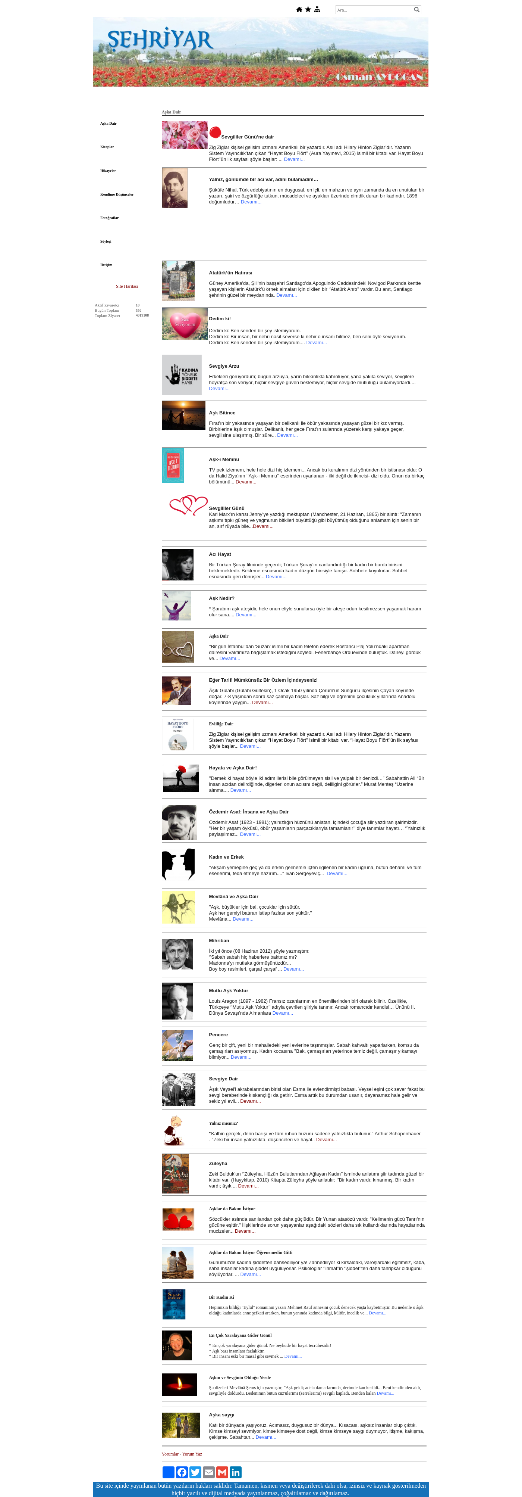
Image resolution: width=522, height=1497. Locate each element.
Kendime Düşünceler (117, 194)
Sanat (273, 100)
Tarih (196, 100)
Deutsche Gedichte (242, 100)
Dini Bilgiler (359, 100)
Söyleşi (105, 241)
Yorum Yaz (192, 1454)
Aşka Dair (108, 123)
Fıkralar (331, 100)
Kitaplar (107, 147)
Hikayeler (108, 171)
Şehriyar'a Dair (301, 100)
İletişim (106, 265)
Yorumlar (170, 1454)
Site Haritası (127, 286)
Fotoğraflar (109, 218)
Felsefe (176, 100)
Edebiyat (152, 100)
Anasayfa (127, 100)
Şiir (213, 100)
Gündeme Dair (392, 100)
